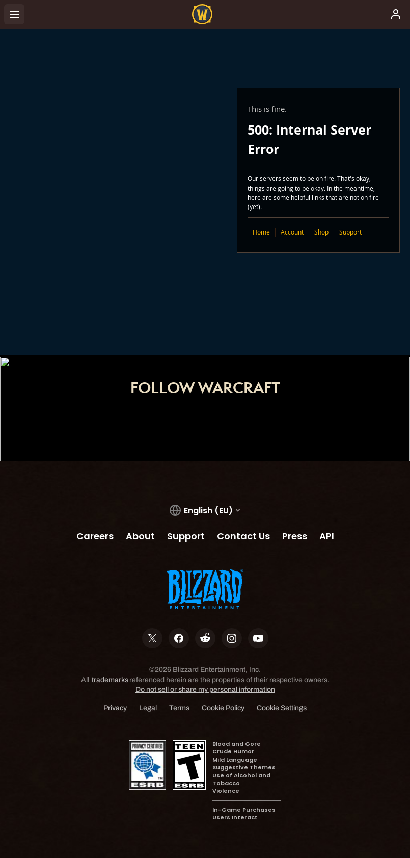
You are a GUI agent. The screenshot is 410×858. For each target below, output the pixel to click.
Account (292, 232)
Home (261, 232)
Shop (321, 232)
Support (350, 232)
